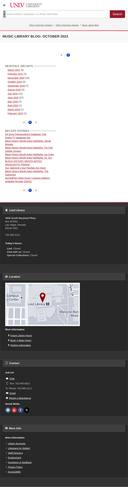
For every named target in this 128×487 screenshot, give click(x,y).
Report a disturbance (18, 398)
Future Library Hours (20, 335)
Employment (14, 457)
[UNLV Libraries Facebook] (20, 410)
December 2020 (16, 78)
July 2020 (13, 93)
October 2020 (15, 81)
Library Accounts (16, 443)
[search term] (56, 14)
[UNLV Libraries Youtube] (14, 410)
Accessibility (14, 472)
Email (11, 393)
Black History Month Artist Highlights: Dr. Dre (28, 157)
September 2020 (16, 85)
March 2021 (14, 70)
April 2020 (13, 105)
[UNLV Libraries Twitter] (26, 410)
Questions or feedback (20, 462)
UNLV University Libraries (40, 25)
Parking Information (19, 345)
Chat (10, 378)
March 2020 (14, 109)
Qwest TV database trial (17, 137)
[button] (4, 5)
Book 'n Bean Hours (19, 340)
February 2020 (15, 113)
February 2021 (15, 74)
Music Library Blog (90, 25)
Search (117, 14)
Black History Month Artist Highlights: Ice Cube (29, 154)
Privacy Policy (15, 467)
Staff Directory (15, 453)
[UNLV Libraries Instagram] (8, 410)
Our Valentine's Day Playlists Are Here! (25, 168)
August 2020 (14, 89)
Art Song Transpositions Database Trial (25, 134)
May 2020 (13, 101)
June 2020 (13, 97)
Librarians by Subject (19, 448)
